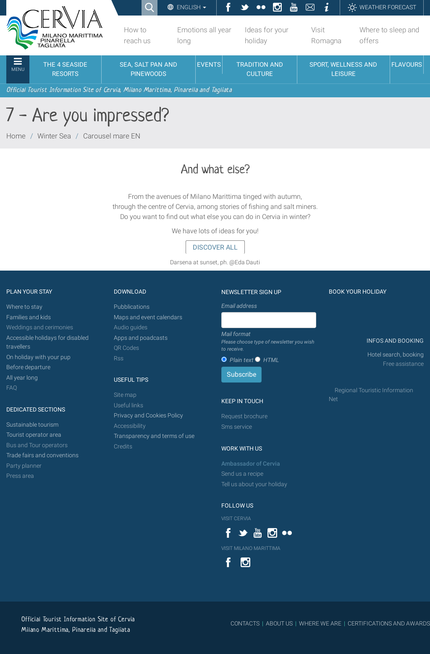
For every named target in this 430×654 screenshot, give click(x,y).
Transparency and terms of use (154, 436)
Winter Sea (54, 136)
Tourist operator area (33, 434)
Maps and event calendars (148, 317)
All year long (22, 377)
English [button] (191, 7)
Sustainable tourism (32, 424)
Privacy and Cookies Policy (148, 415)
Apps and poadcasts (141, 337)
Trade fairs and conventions (42, 455)
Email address (239, 305)
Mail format (268, 342)
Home (16, 136)
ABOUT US (279, 623)
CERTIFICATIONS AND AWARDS (389, 623)
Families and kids (28, 317)
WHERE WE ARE (320, 623)
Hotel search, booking (395, 354)
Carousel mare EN (111, 136)
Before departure (28, 367)
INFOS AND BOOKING (394, 340)
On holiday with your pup (38, 357)
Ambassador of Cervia (250, 463)
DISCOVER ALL (215, 247)
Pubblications (131, 306)
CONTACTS (245, 623)
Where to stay (24, 306)
